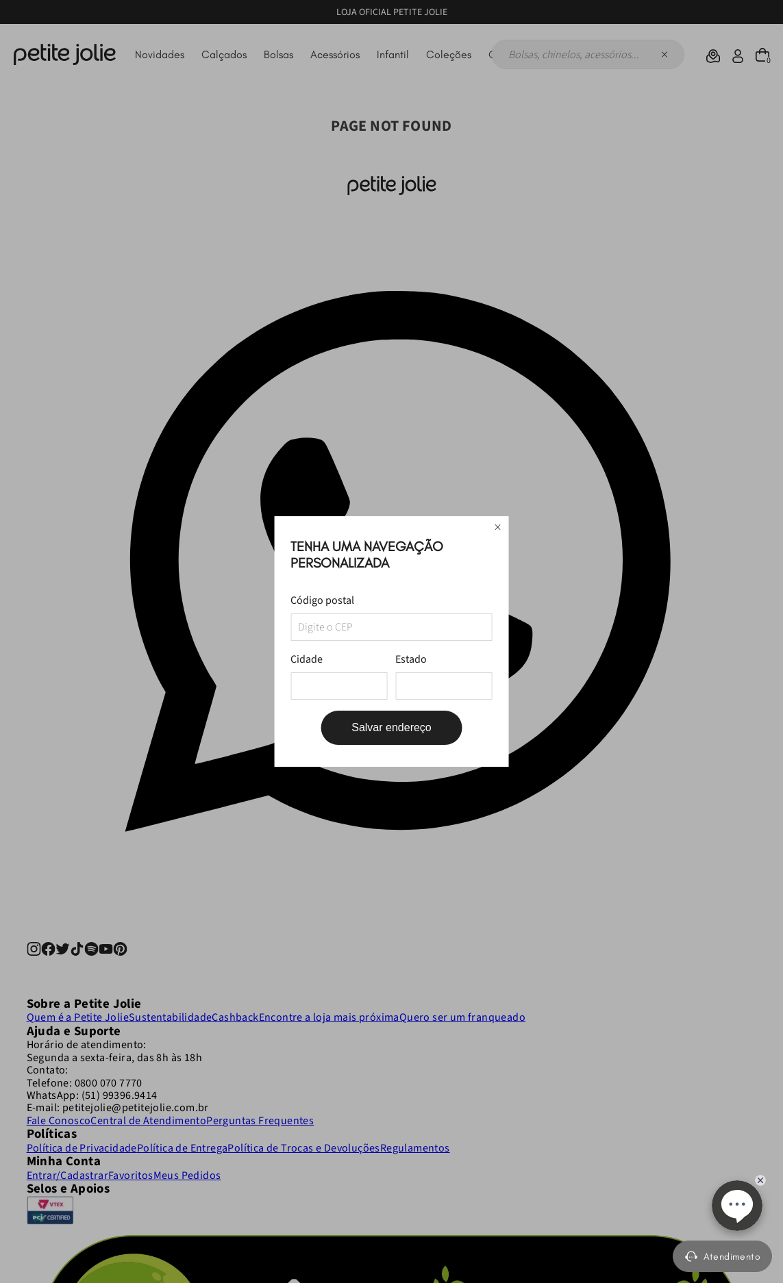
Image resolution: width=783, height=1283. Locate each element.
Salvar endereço (391, 727)
